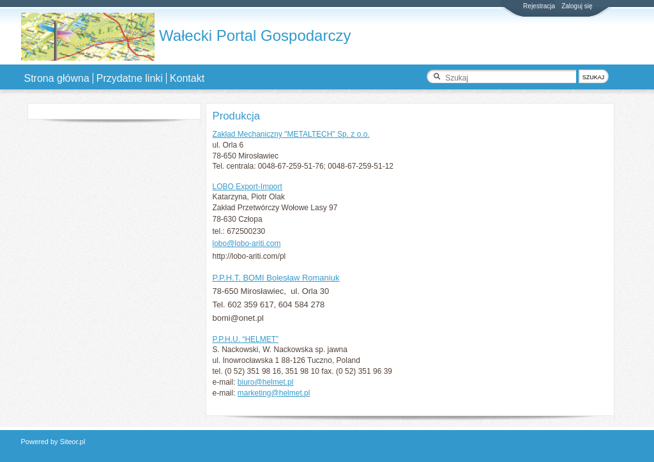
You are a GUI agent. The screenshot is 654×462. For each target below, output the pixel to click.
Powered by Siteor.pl (53, 441)
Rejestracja (539, 6)
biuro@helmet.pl (266, 382)
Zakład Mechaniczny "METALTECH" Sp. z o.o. (291, 134)
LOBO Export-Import (247, 186)
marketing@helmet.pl (274, 393)
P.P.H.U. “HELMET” (246, 339)
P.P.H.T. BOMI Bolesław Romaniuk (276, 277)
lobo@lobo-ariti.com (247, 243)
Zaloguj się (576, 6)
